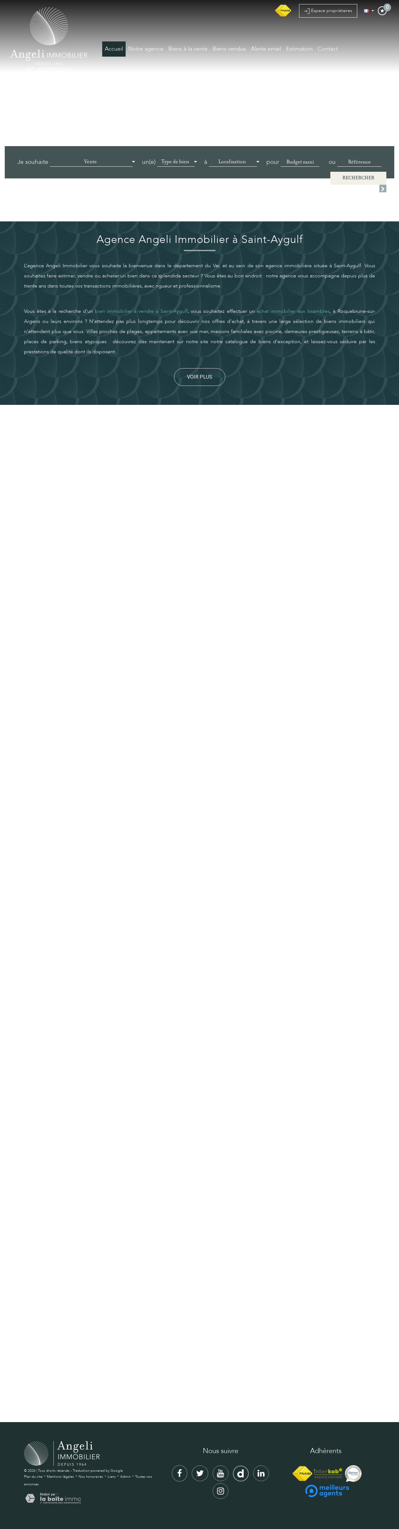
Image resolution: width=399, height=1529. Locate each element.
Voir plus (199, 377)
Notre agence (145, 49)
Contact (328, 49)
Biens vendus (229, 49)
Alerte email (266, 49)
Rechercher (358, 178)
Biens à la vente (188, 49)
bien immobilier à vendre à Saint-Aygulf (141, 311)
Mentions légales (60, 1476)
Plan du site (33, 1476)
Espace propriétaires (328, 11)
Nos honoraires (90, 1476)
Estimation (299, 49)
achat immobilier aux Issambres (293, 311)
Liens (112, 1476)
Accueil (114, 49)
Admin (125, 1476)
